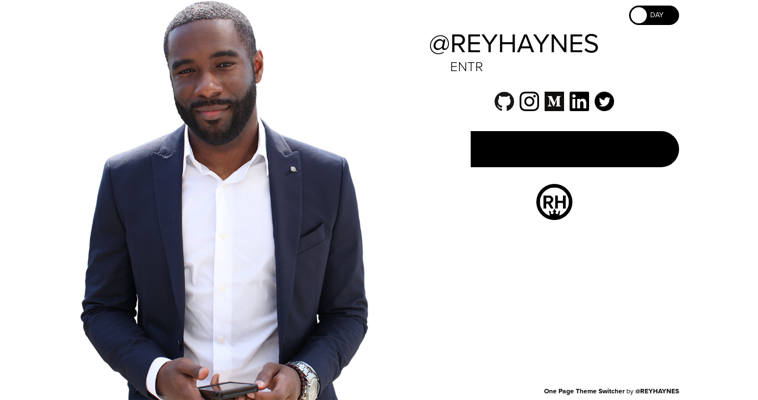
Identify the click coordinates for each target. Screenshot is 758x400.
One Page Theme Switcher (584, 391)
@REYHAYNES (657, 391)
